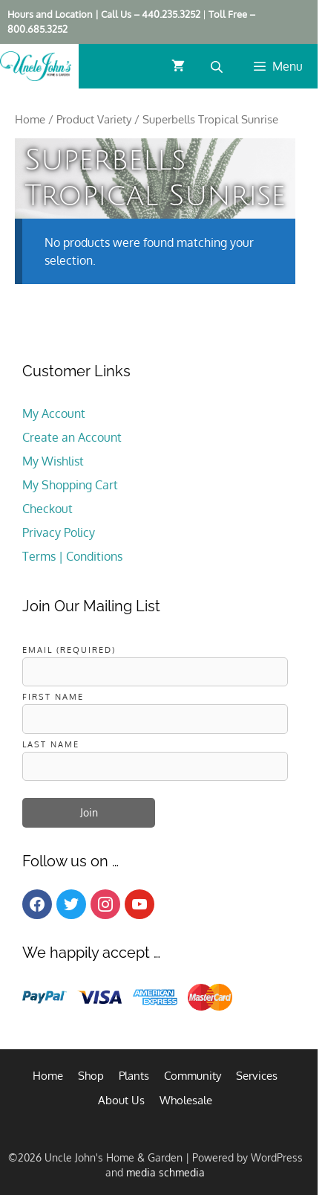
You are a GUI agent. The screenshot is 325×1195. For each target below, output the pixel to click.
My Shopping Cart (70, 484)
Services (257, 1076)
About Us (121, 1100)
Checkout (47, 508)
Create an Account (72, 437)
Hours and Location (50, 14)
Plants (134, 1076)
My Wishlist (53, 461)
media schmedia (165, 1172)
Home (30, 119)
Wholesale (186, 1100)
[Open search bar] (218, 66)
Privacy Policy (58, 532)
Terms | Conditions (72, 556)
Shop (91, 1076)
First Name (53, 696)
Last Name (50, 744)
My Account (53, 413)
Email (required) (69, 649)
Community (192, 1076)
